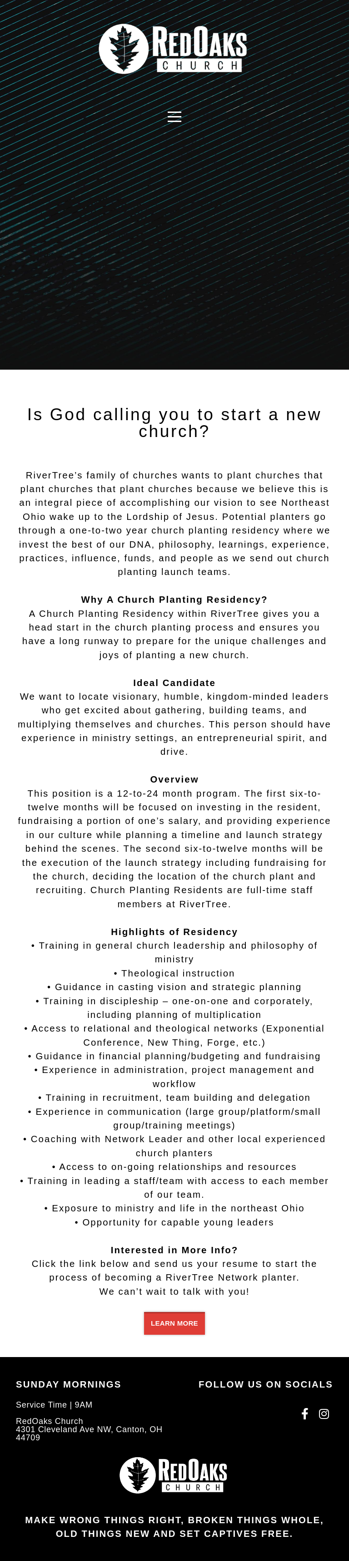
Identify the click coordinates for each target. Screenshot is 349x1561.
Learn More (174, 1323)
